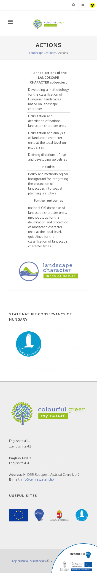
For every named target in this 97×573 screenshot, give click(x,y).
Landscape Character (42, 53)
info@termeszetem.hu (37, 479)
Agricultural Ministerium (29, 561)
